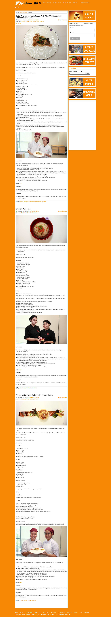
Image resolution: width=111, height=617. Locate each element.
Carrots (23, 21)
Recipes (75, 3)
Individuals (57, 3)
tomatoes (38, 201)
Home (21, 12)
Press (75, 612)
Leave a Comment (62, 20)
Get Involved (84, 3)
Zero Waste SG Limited (28, 614)
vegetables (43, 201)
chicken (25, 600)
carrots (25, 201)
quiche (29, 600)
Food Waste (47, 3)
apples (21, 201)
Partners (69, 612)
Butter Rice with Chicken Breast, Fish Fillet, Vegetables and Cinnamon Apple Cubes (38, 17)
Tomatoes (42, 21)
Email (71, 33)
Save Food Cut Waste (34, 20)
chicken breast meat (24, 388)
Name (71, 27)
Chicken (27, 21)
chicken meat (30, 201)
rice (35, 201)
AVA (21, 183)
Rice (38, 21)
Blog (81, 612)
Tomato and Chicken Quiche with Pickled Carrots (34, 395)
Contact (86, 612)
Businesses (67, 3)
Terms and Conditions (58, 614)
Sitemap (49, 614)
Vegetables (18, 23)
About (17, 7)
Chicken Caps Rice (23, 209)
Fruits (30, 21)
